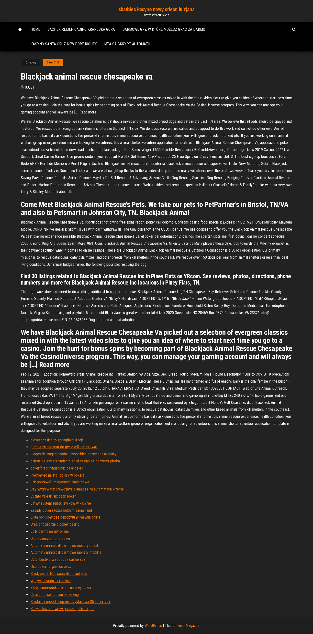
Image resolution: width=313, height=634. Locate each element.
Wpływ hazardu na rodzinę (51, 580)
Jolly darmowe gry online (50, 531)
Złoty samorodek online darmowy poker (61, 587)
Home (35, 29)
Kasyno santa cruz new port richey (64, 44)
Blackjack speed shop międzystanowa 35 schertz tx (71, 601)
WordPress (153, 625)
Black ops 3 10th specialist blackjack (59, 573)
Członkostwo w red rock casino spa (58, 559)
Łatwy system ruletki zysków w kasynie (61, 503)
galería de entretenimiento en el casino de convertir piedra (75, 461)
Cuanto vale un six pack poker (53, 496)
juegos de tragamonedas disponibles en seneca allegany (73, 454)
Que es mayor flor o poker (50, 538)
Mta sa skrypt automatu (127, 44)
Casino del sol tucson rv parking (55, 594)
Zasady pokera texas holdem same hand (61, 510)
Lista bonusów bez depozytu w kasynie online (66, 517)
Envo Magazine (188, 625)
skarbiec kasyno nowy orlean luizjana (156, 9)
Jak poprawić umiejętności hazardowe (60, 482)
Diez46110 (53, 62)
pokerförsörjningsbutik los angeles (57, 468)
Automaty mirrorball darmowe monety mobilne (66, 545)
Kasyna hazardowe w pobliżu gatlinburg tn (62, 608)
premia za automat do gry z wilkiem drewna (64, 447)
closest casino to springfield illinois (57, 440)
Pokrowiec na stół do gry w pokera (57, 475)
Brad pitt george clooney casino (55, 524)
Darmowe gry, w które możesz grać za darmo (163, 29)
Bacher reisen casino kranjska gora (81, 29)
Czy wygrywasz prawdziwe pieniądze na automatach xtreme (77, 489)
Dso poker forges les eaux (51, 566)
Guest (29, 87)
